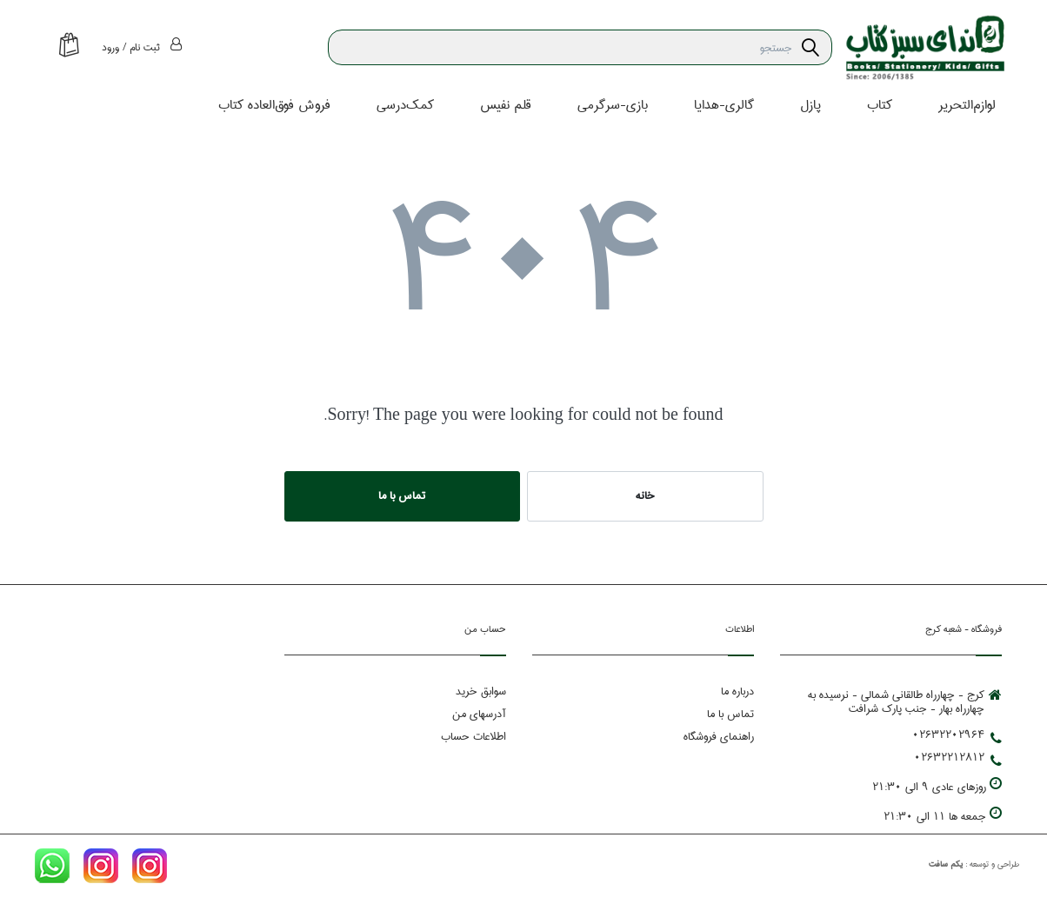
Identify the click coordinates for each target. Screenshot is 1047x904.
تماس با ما (401, 495)
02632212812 (958, 757)
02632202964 (957, 734)
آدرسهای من (479, 713)
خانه (645, 495)
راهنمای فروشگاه (719, 736)
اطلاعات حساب (473, 736)
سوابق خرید (481, 691)
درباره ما (737, 691)
